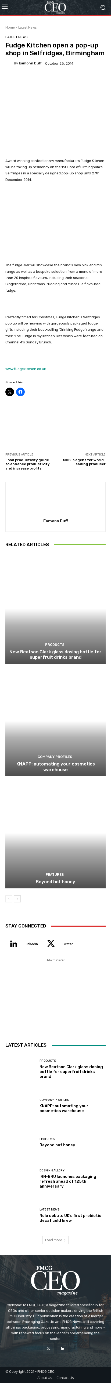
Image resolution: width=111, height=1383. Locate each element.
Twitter (67, 944)
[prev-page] (8, 898)
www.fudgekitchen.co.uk (25, 369)
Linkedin (31, 944)
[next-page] (17, 898)
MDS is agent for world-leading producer (84, 462)
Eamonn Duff (30, 63)
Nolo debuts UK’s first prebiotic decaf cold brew (70, 1218)
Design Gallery (52, 1170)
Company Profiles (55, 756)
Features (55, 874)
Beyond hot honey (55, 881)
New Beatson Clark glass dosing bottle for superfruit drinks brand (55, 654)
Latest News (27, 27)
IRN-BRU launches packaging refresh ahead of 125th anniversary (68, 1181)
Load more (55, 1240)
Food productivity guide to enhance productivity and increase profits (27, 464)
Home (10, 27)
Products (55, 644)
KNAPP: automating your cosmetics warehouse (55, 766)
